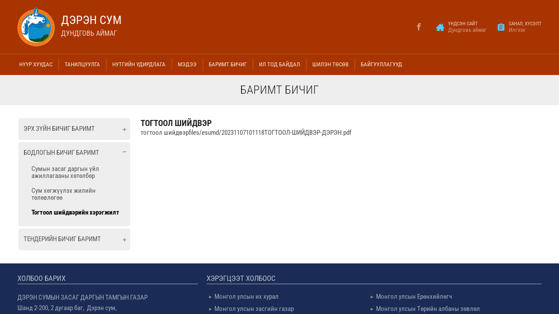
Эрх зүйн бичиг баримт (59, 129)
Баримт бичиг (228, 64)
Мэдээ (187, 64)
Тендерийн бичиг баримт (62, 239)
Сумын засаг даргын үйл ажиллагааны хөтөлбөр (65, 172)
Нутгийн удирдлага (139, 64)
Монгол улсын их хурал (246, 296)
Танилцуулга (82, 64)
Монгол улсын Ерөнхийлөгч (414, 296)
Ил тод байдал (279, 64)
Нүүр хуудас (35, 64)
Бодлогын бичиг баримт (61, 153)
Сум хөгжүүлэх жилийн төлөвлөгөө (63, 194)
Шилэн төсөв (330, 64)
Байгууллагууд (381, 64)
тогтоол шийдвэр (176, 123)
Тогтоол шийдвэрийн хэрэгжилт (75, 212)
